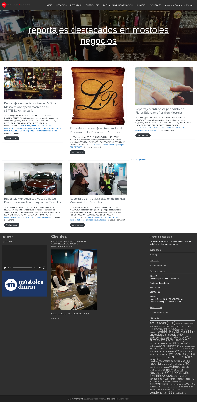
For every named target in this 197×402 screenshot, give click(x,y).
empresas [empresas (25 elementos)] (156, 332)
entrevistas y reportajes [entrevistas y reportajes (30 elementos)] (163, 343)
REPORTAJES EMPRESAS (173, 127)
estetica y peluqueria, (95, 213)
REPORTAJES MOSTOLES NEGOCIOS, (30, 123)
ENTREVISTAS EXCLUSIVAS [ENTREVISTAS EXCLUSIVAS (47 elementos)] (169, 340)
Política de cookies (158, 265)
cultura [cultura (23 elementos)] (159, 329)
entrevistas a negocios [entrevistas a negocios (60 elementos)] (166, 334)
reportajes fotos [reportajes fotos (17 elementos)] (157, 381)
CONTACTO (156, 5)
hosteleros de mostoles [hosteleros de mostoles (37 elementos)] (165, 351)
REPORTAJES (76, 5)
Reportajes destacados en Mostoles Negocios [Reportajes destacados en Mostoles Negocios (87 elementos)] (169, 369)
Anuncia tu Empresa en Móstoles (179, 5)
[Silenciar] (40, 268)
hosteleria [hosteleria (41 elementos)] (171, 345)
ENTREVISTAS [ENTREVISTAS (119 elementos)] (178, 331)
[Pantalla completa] (44, 268)
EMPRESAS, (31, 120)
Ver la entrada (11, 138)
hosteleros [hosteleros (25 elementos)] (188, 348)
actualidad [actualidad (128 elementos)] (162, 323)
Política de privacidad (159, 312)
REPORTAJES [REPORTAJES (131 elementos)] (171, 358)
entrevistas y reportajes (113, 144)
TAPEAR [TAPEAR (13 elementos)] (176, 389)
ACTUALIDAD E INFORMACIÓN (118, 5)
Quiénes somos (8, 241)
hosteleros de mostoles (25, 128)
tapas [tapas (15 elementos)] (153, 389)
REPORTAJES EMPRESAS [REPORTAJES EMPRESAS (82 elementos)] (169, 374)
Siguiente (142, 159)
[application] (24, 257)
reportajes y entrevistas (37, 130)
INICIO (49, 5)
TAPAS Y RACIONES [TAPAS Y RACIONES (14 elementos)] (164, 389)
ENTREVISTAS (92, 5)
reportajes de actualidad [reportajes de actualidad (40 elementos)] (174, 360)
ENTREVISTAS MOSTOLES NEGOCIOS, (31, 120)
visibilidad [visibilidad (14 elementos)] (181, 393)
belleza (90, 217)
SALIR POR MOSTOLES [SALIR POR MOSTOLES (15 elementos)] (177, 384)
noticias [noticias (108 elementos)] (184, 354)
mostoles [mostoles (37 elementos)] (166, 354)
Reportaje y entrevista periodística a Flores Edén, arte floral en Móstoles (159, 110)
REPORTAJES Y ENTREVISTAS (165, 125)
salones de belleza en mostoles (83, 219)
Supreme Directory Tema (95, 398)
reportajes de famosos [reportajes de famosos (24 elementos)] (161, 367)
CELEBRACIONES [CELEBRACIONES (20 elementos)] (171, 326)
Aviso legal (154, 254)
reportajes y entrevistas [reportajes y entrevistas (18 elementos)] (174, 381)
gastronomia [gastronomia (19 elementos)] (156, 346)
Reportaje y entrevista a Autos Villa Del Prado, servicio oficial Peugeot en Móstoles (32, 200)
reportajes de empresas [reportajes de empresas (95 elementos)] (170, 363)
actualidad (25, 125)
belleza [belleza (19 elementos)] (157, 326)
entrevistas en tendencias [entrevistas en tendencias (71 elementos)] (170, 337)
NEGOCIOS (61, 5)
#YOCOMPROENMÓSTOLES (64, 241)
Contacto (68, 246)
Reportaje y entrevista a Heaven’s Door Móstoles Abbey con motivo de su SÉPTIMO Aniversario (30, 106)
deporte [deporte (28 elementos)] (170, 328)
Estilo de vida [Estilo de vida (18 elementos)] (183, 343)
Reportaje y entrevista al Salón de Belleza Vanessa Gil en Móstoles (97, 200)
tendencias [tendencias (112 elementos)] (163, 392)
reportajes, (31, 122)
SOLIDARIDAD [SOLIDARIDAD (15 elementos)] (187, 387)
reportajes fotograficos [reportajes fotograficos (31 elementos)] (180, 378)
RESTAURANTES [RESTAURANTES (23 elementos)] (159, 384)
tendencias (52, 130)
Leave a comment (11, 133)
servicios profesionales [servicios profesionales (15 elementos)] (171, 387)
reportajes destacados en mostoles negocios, (31, 122)
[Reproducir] (5, 268)
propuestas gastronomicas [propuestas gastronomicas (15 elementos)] (160, 358)
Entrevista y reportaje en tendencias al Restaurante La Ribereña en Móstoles (96, 130)
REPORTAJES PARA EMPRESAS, (163, 123)
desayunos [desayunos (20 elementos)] (182, 329)
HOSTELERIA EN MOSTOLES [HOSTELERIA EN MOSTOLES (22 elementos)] (167, 348)
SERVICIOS (141, 5)
